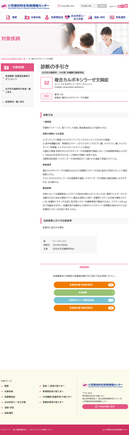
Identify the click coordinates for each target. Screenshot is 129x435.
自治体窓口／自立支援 (15, 402)
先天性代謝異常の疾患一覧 (41, 59)
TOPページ (6, 381)
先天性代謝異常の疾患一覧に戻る (18, 90)
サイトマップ (5, 430)
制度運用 (9, 413)
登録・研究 (9, 407)
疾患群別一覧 (23, 59)
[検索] (87, 6)
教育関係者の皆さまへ (53, 391)
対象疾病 (10, 59)
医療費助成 (10, 397)
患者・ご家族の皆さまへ (54, 386)
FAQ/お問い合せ (67, 6)
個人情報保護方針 (20, 430)
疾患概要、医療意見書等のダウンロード (17, 77)
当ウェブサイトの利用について (41, 430)
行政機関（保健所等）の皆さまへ (57, 397)
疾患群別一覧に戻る (14, 102)
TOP (2, 59)
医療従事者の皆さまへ (53, 402)
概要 (7, 386)
